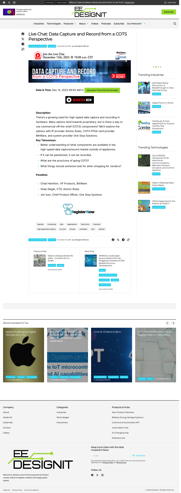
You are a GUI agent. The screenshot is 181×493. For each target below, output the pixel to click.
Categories (62, 407)
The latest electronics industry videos (24, 10)
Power (150, 379)
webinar (102, 229)
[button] (170, 2)
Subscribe (8, 422)
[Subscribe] (139, 455)
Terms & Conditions (31, 490)
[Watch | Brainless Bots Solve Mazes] (144, 188)
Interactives (64, 377)
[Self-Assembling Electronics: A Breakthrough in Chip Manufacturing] (144, 88)
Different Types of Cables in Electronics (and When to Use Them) (96, 2)
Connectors (49, 2)
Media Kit (7, 417)
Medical (60, 265)
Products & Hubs (121, 407)
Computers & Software (37, 46)
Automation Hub (120, 427)
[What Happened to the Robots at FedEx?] (144, 206)
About (6, 412)
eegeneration (72, 224)
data (61, 224)
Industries (156, 94)
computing (52, 224)
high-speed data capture (46, 229)
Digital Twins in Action (163, 103)
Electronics (85, 224)
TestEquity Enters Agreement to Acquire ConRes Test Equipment (163, 125)
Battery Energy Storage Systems (127, 417)
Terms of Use (121, 462)
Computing (10, 377)
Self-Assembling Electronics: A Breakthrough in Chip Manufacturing (163, 87)
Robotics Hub (118, 438)
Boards (102, 270)
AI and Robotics (159, 189)
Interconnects (62, 2)
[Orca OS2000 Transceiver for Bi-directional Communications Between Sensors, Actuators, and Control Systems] (144, 160)
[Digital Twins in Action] (144, 108)
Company (8, 407)
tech (93, 229)
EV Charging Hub (120, 433)
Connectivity (104, 280)
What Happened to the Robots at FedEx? (163, 202)
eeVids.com (20, 14)
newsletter (83, 229)
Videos (6, 433)
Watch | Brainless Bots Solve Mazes (163, 184)
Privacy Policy (108, 462)
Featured (52, 46)
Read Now (129, 2)
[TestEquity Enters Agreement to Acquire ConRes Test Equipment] (144, 126)
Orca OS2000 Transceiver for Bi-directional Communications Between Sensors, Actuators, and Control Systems (163, 162)
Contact (7, 427)
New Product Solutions (123, 412)
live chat (63, 229)
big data (40, 224)
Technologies (31, 377)
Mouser (72, 229)
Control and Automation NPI (125, 422)
